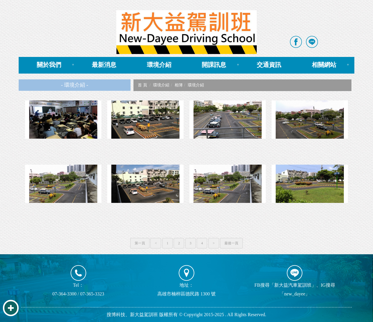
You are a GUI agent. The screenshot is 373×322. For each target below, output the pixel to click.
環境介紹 (159, 64)
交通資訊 (269, 64)
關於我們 (49, 64)
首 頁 (142, 85)
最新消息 (104, 64)
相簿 (179, 85)
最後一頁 (231, 243)
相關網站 (324, 64)
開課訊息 (214, 64)
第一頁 (140, 243)
